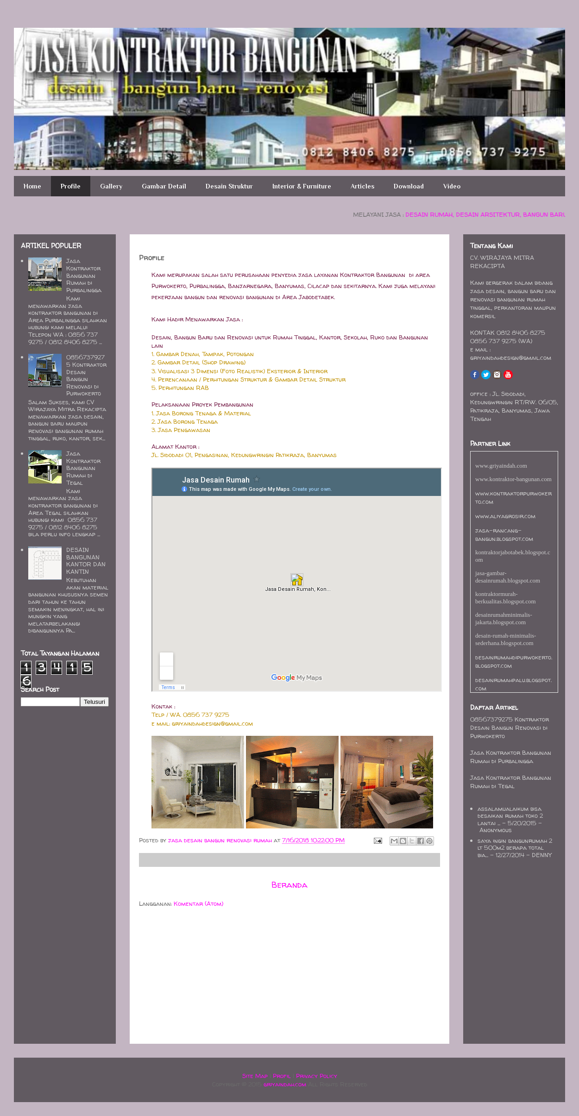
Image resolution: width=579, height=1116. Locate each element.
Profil (282, 1076)
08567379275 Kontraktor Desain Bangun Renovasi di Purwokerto (86, 375)
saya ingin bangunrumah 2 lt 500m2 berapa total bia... (515, 847)
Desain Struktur (229, 186)
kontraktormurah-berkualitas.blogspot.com (505, 597)
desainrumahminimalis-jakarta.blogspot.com (503, 618)
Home (32, 186)
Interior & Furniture (301, 186)
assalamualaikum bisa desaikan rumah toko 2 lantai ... (510, 815)
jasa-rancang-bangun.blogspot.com (504, 534)
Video (451, 186)
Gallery (111, 186)
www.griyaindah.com (501, 465)
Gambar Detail (164, 186)
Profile (71, 186)
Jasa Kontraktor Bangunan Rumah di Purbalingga (83, 275)
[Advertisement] (167, 977)
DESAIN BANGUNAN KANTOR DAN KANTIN (86, 560)
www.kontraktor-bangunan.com (513, 479)
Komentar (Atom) (198, 903)
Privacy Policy (316, 1076)
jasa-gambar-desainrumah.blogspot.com (507, 577)
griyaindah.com (285, 1084)
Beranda (289, 884)
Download (409, 186)
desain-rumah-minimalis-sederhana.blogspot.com (505, 639)
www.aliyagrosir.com (505, 516)
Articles (362, 186)
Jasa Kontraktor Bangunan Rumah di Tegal (83, 467)
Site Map (255, 1076)
